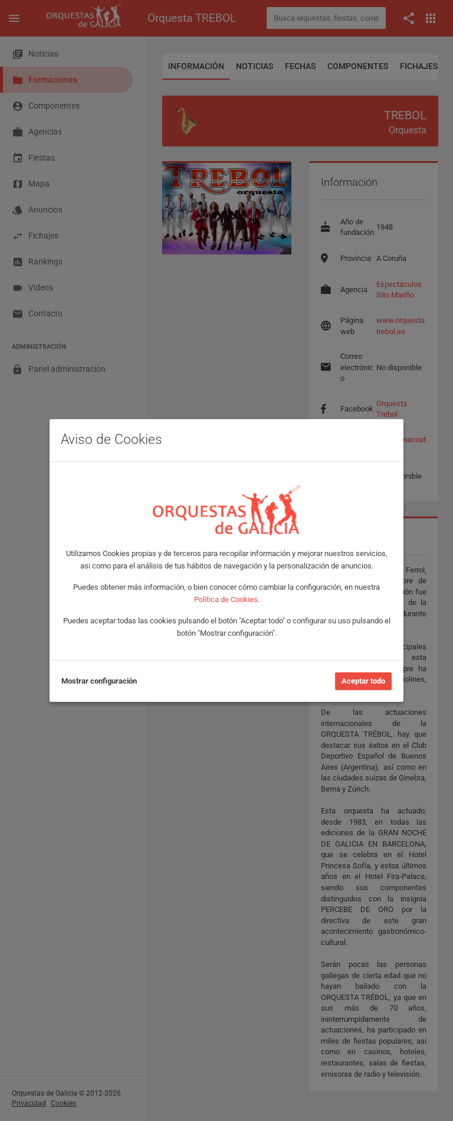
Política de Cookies (226, 599)
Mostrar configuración (99, 680)
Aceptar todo (363, 680)
